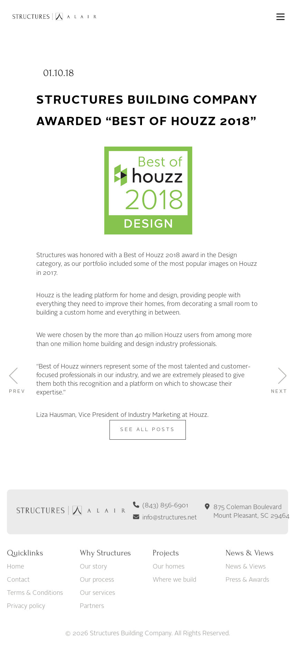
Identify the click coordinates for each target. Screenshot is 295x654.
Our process (97, 601)
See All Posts (147, 429)
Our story (93, 588)
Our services (97, 614)
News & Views (246, 588)
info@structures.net (169, 539)
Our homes (168, 588)
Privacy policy (26, 628)
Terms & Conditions (35, 614)
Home (15, 588)
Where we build (174, 601)
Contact (18, 601)
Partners (92, 628)
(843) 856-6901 (165, 527)
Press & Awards (247, 601)
